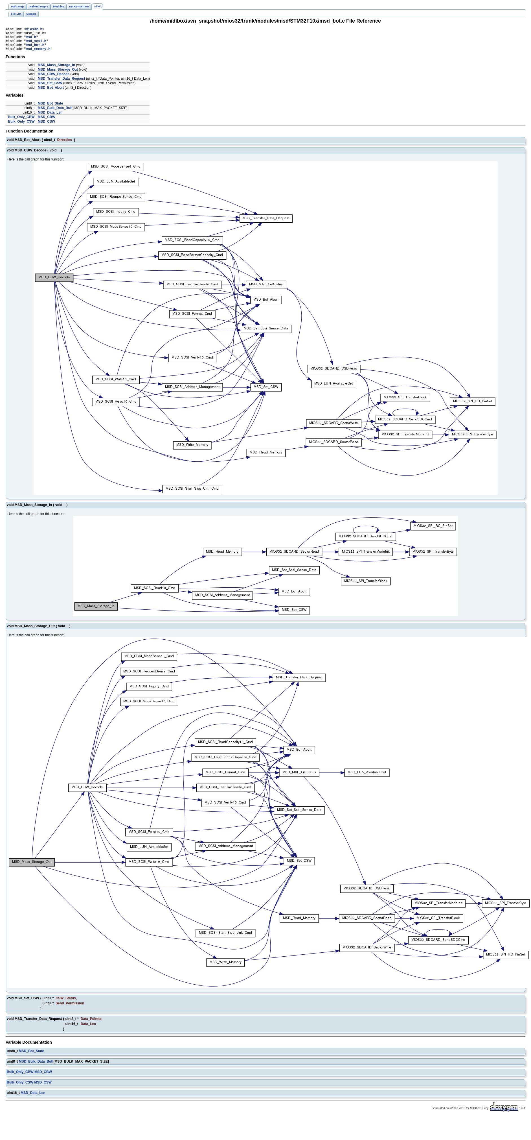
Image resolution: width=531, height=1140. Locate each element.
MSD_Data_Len (50, 118)
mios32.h (34, 29)
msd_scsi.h (36, 44)
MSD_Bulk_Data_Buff (55, 113)
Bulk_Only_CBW (21, 122)
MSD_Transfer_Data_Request (61, 84)
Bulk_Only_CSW (21, 127)
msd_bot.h (35, 49)
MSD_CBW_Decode (53, 79)
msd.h (31, 39)
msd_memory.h (38, 53)
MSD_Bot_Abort (51, 93)
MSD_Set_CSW (50, 88)
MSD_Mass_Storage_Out (58, 75)
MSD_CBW (46, 122)
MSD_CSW (46, 127)
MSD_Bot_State (50, 108)
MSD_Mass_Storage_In (56, 70)
